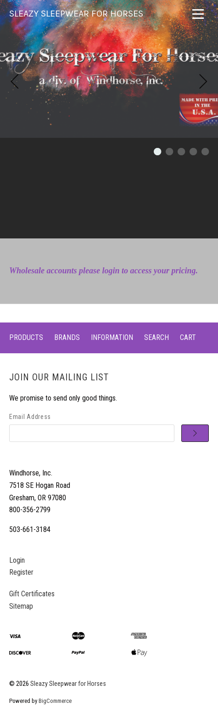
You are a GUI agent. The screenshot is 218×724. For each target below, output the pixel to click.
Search (156, 337)
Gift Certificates (32, 593)
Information (112, 337)
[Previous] (15, 83)
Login (17, 560)
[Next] (203, 83)
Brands (67, 337)
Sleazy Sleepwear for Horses (68, 684)
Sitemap (21, 606)
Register (21, 572)
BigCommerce (55, 700)
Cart (188, 337)
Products (26, 337)
